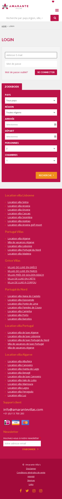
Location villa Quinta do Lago (23, 368)
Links (31, 484)
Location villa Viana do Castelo (24, 296)
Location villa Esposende (21, 299)
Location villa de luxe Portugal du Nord (28, 340)
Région (9, 106)
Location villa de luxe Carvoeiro (24, 376)
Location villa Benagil (19, 372)
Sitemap (31, 480)
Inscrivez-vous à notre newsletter (22, 438)
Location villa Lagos (18, 387)
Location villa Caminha (20, 311)
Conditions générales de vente (31, 472)
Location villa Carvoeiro (20, 365)
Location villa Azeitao (19, 221)
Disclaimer (31, 468)
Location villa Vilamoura (20, 384)
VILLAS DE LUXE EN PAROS (22, 271)
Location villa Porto (18, 315)
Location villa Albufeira (20, 361)
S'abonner (28, 449)
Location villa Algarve (19, 238)
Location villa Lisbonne (20, 246)
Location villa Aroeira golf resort (25, 224)
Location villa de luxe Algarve (23, 332)
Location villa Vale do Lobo (22, 380)
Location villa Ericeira (19, 209)
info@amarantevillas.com (23, 409)
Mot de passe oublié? (16, 72)
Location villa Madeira (19, 253)
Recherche (46, 175)
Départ (9, 130)
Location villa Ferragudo (20, 391)
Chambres (11, 154)
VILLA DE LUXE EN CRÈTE (21, 278)
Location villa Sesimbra (20, 217)
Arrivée (9, 118)
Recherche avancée (15, 166)
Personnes (12, 142)
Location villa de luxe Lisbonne (24, 336)
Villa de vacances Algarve (21, 242)
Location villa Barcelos (20, 318)
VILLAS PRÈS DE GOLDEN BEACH (26, 274)
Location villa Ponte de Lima (23, 303)
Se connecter (46, 72)
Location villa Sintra (18, 202)
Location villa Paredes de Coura (24, 307)
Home (4, 26)
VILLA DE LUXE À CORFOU (22, 282)
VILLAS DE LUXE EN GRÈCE (22, 267)
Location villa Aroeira (19, 205)
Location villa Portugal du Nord (24, 249)
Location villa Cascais (19, 213)
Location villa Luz (17, 395)
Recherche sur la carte (17, 170)
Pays (8, 94)
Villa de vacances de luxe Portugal (26, 343)
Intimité (31, 476)
